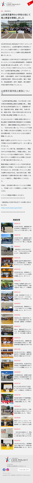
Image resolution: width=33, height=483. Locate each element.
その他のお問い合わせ (24, 469)
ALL (2, 11)
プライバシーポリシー (7, 473)
